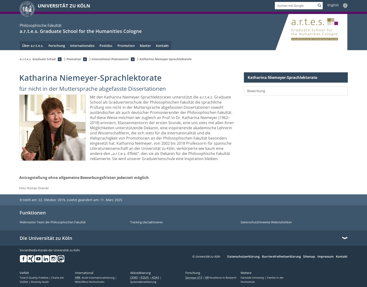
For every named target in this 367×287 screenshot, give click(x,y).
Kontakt (341, 257)
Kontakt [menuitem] (162, 45)
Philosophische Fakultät (41, 25)
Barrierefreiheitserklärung (281, 257)
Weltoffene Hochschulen (89, 282)
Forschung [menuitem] (56, 45)
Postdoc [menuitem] (106, 45)
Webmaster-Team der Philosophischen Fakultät (53, 222)
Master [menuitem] (145, 45)
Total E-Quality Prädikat (34, 277)
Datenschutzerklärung (243, 257)
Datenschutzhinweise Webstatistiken (266, 222)
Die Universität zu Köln (46, 238)
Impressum (325, 257)
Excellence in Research (220, 277)
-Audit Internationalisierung (95, 277)
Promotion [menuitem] (126, 45)
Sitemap (309, 257)
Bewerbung (256, 91)
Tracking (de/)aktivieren (146, 222)
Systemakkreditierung (143, 282)
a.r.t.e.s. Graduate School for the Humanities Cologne (81, 31)
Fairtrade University (253, 277)
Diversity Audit (40, 282)
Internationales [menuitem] (82, 45)
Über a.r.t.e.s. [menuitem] (33, 45)
